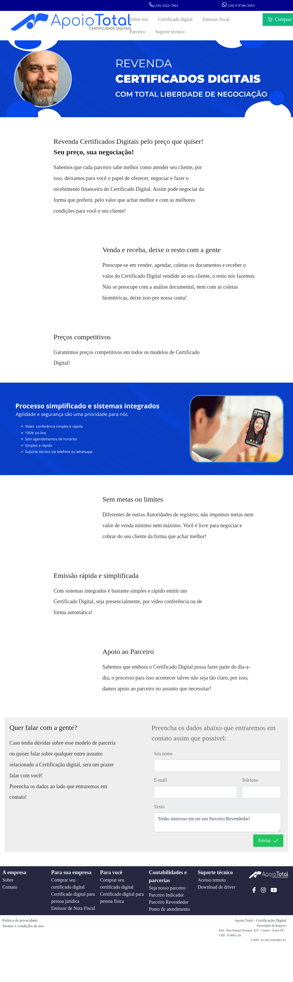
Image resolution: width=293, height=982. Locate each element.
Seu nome (163, 753)
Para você (111, 872)
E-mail (160, 780)
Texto (159, 806)
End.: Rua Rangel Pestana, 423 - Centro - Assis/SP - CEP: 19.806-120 (252, 932)
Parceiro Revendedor (168, 902)
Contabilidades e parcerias (168, 876)
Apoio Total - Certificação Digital (260, 920)
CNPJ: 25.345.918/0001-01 (268, 940)
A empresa (14, 872)
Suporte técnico (215, 872)
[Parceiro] (137, 32)
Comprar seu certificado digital (68, 883)
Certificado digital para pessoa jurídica (73, 898)
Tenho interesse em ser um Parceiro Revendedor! (217, 822)
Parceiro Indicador (166, 894)
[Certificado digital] (175, 19)
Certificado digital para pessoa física (122, 898)
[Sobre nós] (139, 19)
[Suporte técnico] (170, 32)
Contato (9, 887)
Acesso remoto (212, 879)
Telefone (250, 780)
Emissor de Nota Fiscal (73, 908)
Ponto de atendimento (169, 909)
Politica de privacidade (19, 920)
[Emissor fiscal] (216, 19)
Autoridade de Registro (271, 925)
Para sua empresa (71, 872)
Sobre (7, 879)
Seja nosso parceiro (167, 887)
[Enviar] (268, 840)
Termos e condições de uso (23, 926)
